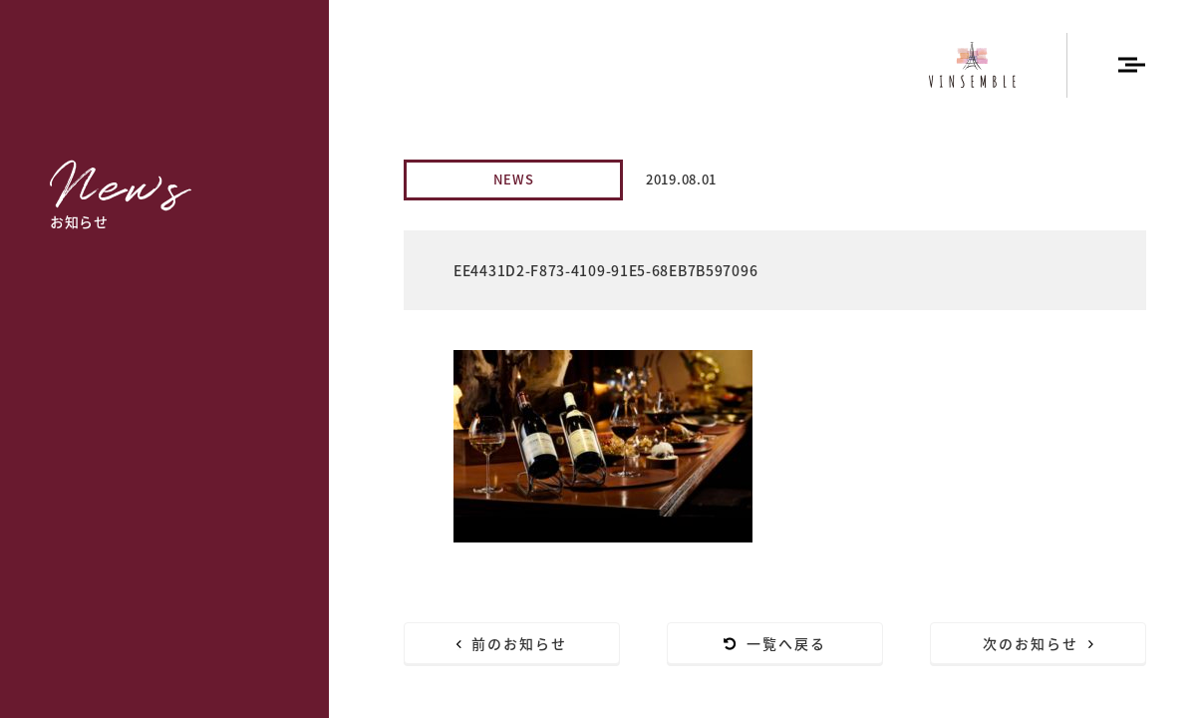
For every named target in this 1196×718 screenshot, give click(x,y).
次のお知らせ (1038, 643)
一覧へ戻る (775, 643)
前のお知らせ (512, 643)
